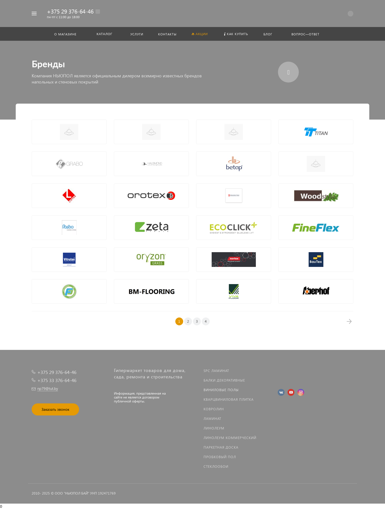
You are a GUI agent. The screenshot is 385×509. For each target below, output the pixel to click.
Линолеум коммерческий (230, 437)
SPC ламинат (216, 370)
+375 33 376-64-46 (56, 380)
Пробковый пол (220, 456)
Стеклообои (216, 466)
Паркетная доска (221, 447)
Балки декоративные (224, 380)
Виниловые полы (221, 389)
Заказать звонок (55, 409)
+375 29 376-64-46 (70, 11)
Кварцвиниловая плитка (229, 399)
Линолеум (214, 428)
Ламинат (212, 418)
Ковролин (214, 409)
